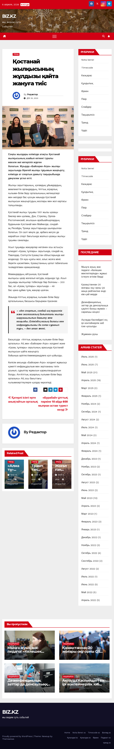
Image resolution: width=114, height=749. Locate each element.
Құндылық (87, 83)
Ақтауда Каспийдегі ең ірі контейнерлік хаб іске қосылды (94, 323)
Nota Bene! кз (79, 733)
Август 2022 (88, 568)
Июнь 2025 (87, 364)
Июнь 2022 (87, 584)
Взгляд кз (106, 733)
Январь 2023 (88, 529)
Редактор (32, 94)
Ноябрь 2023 (88, 466)
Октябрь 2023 (89, 474)
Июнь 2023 (87, 490)
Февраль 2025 (89, 396)
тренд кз (107, 743)
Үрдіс (84, 130)
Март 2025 (87, 388)
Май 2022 (86, 592)
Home (67, 733)
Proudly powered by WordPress (17, 736)
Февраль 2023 (89, 521)
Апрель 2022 (88, 600)
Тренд (16, 54)
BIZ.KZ (9, 16)
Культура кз (85, 738)
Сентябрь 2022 (90, 560)
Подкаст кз (106, 738)
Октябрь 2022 (89, 553)
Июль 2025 (87, 356)
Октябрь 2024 (89, 411)
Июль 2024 (87, 427)
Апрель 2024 (88, 443)
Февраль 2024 (89, 451)
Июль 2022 (87, 576)
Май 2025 (86, 372)
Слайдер (86, 106)
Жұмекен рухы (89, 334)
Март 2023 (87, 513)
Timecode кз (94, 733)
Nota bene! (87, 59)
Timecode (87, 67)
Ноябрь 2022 (88, 545)
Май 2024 (87, 435)
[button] (103, 36)
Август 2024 (88, 419)
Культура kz (72, 738)
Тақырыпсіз (87, 114)
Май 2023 (86, 498)
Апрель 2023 (88, 506)
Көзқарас (86, 75)
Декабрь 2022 (89, 537)
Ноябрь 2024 (88, 403)
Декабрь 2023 (89, 458)
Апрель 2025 (88, 380)
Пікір (84, 99)
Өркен (84, 91)
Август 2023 (88, 482)
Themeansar (8, 739)
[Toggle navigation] (54, 36)
